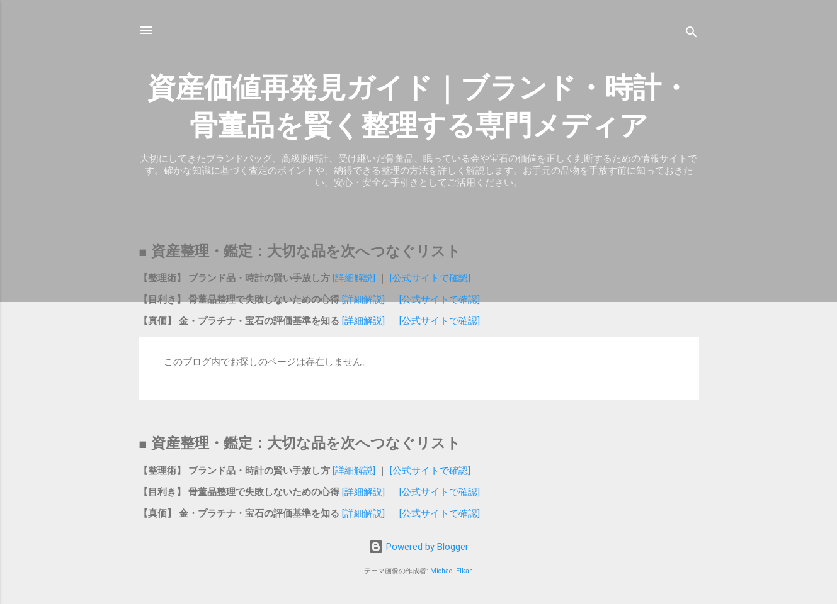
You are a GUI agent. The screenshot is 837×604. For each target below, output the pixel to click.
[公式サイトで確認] (428, 278)
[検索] (691, 34)
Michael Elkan (451, 571)
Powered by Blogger (418, 546)
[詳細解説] (355, 278)
